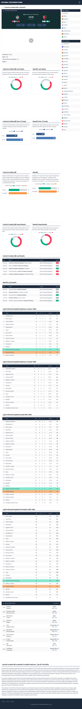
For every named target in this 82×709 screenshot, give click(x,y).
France (64, 25)
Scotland (65, 106)
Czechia (65, 64)
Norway (65, 94)
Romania (65, 100)
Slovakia (65, 109)
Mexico (64, 88)
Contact (12, 701)
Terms (7, 701)
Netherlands (66, 31)
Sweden (65, 118)
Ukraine (65, 126)
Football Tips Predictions (18, 2)
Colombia (65, 58)
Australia (65, 46)
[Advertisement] (31, 42)
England (65, 13)
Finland (65, 70)
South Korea (66, 115)
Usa (64, 129)
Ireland (65, 79)
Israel (64, 82)
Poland (65, 97)
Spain (64, 16)
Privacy (3, 701)
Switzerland (66, 121)
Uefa (64, 28)
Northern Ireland (67, 91)
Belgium (65, 52)
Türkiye (64, 124)
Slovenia (65, 112)
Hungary (65, 76)
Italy (64, 22)
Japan (64, 85)
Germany (65, 19)
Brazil (64, 37)
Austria (65, 49)
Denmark (65, 67)
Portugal (65, 34)
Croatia (65, 61)
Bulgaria (65, 55)
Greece (64, 73)
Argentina (65, 44)
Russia (64, 103)
